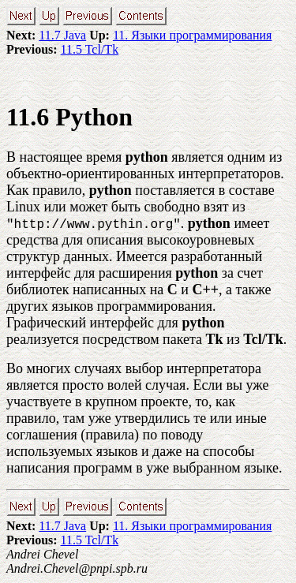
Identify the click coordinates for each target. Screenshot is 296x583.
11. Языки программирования (192, 35)
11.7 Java (62, 35)
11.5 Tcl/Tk (90, 49)
